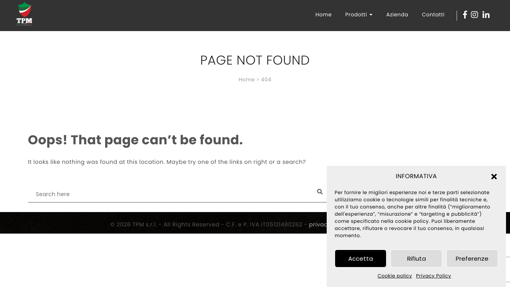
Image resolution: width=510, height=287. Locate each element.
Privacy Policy (433, 276)
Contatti (433, 14)
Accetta (360, 258)
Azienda (397, 14)
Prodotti (359, 14)
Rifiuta (416, 258)
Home (324, 14)
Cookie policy (395, 276)
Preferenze (472, 258)
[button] (494, 177)
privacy (320, 224)
